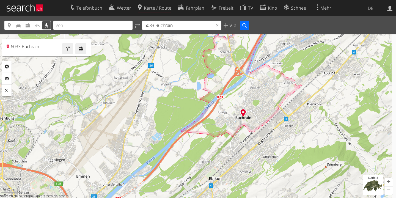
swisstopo (26, 196)
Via (232, 25)
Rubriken (7, 66)
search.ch (10, 196)
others (63, 196)
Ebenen (7, 78)
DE (370, 8)
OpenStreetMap (46, 196)
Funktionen (7, 90)
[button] (388, 182)
